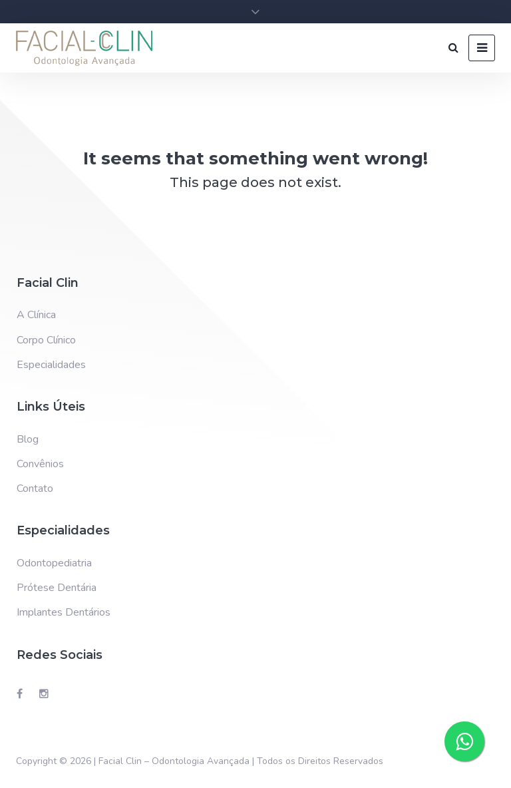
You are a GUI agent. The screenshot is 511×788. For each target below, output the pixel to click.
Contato (35, 488)
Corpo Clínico (46, 340)
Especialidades (51, 364)
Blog (28, 439)
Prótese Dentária (56, 587)
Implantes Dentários (63, 612)
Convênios (40, 464)
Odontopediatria (54, 563)
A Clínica (36, 314)
